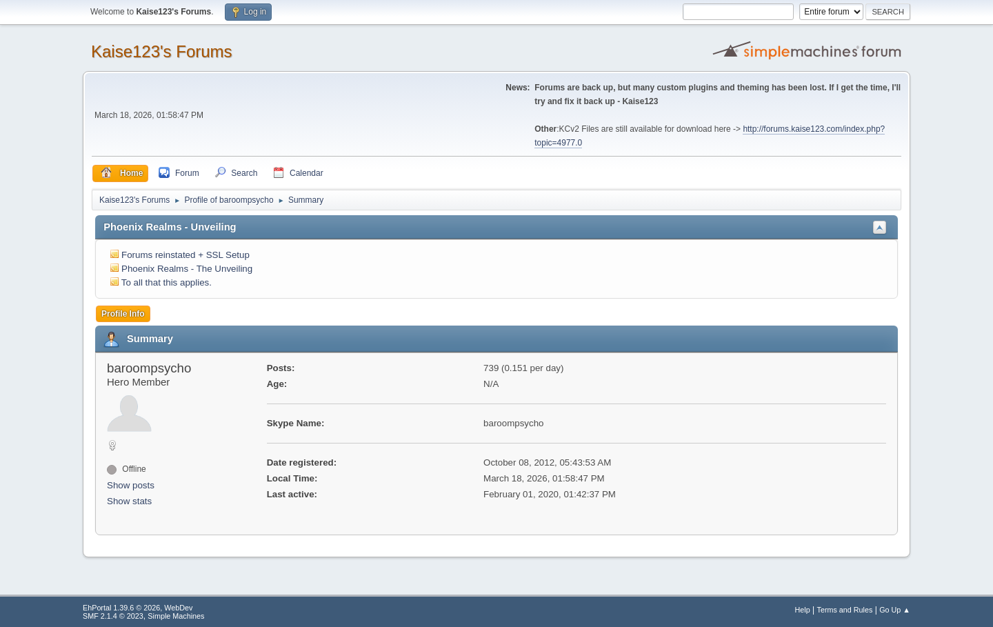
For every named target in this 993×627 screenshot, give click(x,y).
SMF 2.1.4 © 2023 (113, 616)
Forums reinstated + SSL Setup (185, 255)
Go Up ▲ (894, 610)
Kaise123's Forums (161, 51)
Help (802, 610)
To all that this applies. (166, 282)
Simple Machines (176, 616)
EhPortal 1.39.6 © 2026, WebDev (137, 608)
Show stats (129, 501)
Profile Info (123, 314)
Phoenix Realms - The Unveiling (186, 268)
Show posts (130, 485)
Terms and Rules (845, 610)
